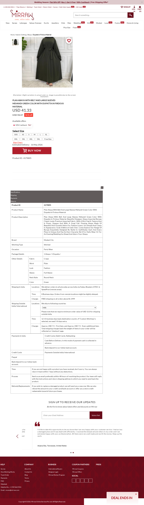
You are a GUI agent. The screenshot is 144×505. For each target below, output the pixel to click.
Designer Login (53, 472)
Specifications (15, 192)
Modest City (49, 240)
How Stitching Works (8, 472)
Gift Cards (81, 7)
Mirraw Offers (77, 472)
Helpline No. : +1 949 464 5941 (11, 487)
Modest (99, 23)
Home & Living (132, 23)
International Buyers (55, 469)
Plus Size (66, 27)
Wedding (79, 23)
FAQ (2, 481)
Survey (55, 7)
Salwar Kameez (35, 23)
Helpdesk (4, 484)
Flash (77, 27)
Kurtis (46, 23)
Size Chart (17, 142)
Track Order (37, 7)
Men (69, 23)
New (8, 23)
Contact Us (28, 472)
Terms (27, 478)
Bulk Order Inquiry (65, 7)
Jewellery (55, 23)
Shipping (13, 195)
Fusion (119, 23)
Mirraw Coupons (78, 469)
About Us (28, 469)
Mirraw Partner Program (56, 475)
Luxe (108, 23)
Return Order (47, 7)
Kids (63, 23)
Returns (13, 201)
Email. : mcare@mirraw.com (10, 490)
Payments (14, 198)
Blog (26, 475)
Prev (18, 436)
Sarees (14, 23)
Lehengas (23, 23)
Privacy (27, 481)
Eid (90, 23)
